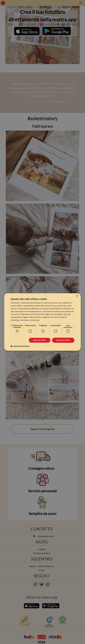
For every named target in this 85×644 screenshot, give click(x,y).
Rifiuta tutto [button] (39, 340)
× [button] (77, 296)
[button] (20, 346)
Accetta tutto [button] (63, 340)
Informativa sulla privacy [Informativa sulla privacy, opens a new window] (30, 320)
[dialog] (42, 322)
